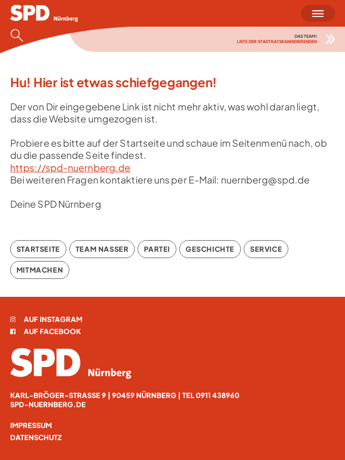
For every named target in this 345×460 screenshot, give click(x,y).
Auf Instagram (46, 319)
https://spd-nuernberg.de (70, 167)
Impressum (31, 425)
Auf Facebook (45, 331)
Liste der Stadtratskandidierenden (277, 41)
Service (266, 249)
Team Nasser (102, 249)
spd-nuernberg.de (48, 404)
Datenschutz (36, 437)
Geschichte (210, 249)
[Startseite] (44, 13)
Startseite (38, 249)
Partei (157, 249)
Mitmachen (39, 269)
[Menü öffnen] (318, 13)
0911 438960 (217, 395)
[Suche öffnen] (20, 35)
